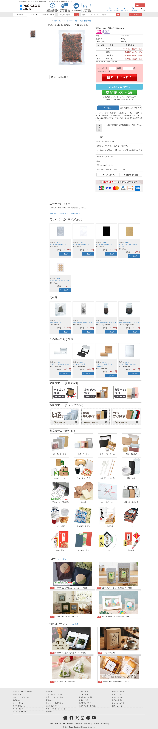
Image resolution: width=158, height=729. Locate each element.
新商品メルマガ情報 (86, 697)
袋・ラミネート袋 (70, 21)
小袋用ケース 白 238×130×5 (59, 364)
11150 (58, 320)
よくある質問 (83, 694)
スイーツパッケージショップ (56, 709)
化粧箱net (16, 700)
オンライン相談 (117, 694)
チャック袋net (18, 703)
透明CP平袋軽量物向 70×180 (82, 322)
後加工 (34, 14)
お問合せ (96, 723)
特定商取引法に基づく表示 (88, 706)
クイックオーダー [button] (135, 15)
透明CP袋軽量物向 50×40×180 (106, 322)
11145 (81, 242)
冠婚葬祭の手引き (85, 703)
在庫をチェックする (119, 87)
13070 (127, 362)
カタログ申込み (117, 697)
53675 (104, 362)
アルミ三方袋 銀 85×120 (58, 244)
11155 (127, 320)
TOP (49, 21)
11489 (104, 242)
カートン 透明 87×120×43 (127, 364)
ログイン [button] (140, 5)
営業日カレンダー (118, 706)
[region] (95, 20)
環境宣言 (87, 723)
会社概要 (79, 723)
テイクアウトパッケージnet (22, 691)
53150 (58, 362)
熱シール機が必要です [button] (60, 77)
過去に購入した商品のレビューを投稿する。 (66, 213)
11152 (81, 320)
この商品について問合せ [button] (131, 108)
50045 (127, 242)
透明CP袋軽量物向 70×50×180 (129, 322)
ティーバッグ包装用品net (54, 703)
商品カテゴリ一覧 (118, 691)
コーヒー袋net (18, 709)
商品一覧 (20, 14)
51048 (58, 278)
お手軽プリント (48, 14)
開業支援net (17, 694)
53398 (81, 362)
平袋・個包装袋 (85, 21)
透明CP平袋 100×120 (57, 322)
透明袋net (49, 691)
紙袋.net (48, 712)
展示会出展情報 (117, 700)
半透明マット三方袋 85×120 (59, 280)
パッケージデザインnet (21, 697)
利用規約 (70, 723)
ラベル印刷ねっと (19, 706)
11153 (104, 320)
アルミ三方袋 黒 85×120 (104, 244)
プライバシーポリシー (57, 723)
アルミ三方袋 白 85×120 (81, 244)
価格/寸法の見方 (131, 175)
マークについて (109, 175)
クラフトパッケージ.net (54, 694)
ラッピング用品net (19, 712)
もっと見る (61, 559)
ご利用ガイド (83, 691)
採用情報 (104, 723)
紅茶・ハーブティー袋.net (55, 697)
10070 (58, 242)
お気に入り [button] (109, 108)
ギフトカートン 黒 (79, 364)
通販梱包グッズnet (52, 706)
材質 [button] (99, 128)
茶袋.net (48, 700)
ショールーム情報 (118, 703)
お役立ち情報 (83, 700)
